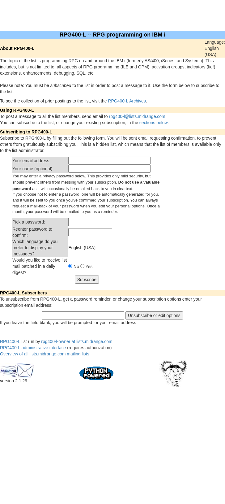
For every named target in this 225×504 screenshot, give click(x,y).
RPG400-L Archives (127, 100)
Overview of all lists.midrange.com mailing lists (44, 353)
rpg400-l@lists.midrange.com (137, 116)
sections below (153, 122)
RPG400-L (10, 341)
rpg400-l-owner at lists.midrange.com (76, 341)
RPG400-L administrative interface (33, 347)
